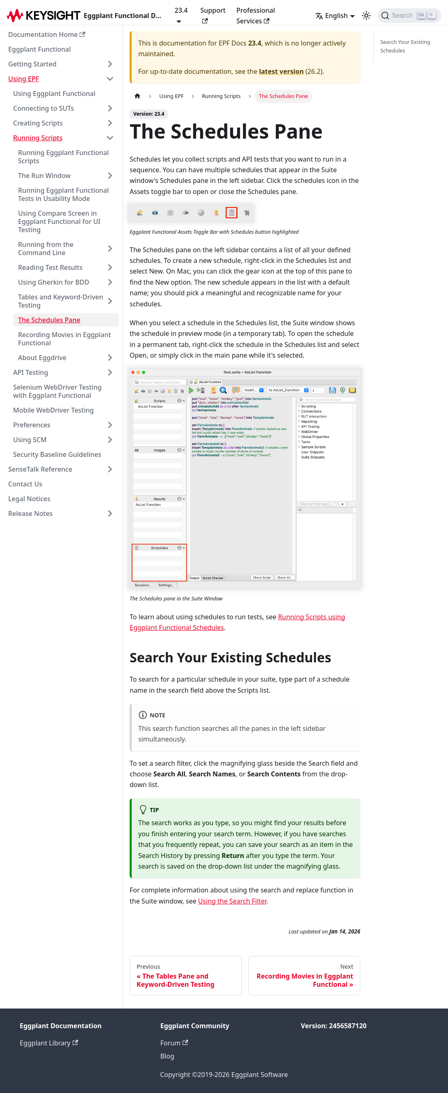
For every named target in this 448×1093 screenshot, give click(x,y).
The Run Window (44, 175)
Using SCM (30, 439)
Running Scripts (37, 137)
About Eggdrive (42, 357)
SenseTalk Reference (40, 469)
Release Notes (30, 513)
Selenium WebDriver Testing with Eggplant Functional (57, 391)
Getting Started (32, 63)
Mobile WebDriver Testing (53, 410)
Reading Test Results (50, 267)
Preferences (31, 424)
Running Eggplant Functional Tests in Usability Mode (63, 194)
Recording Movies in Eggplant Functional (64, 338)
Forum (174, 1042)
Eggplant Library (49, 1042)
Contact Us (25, 483)
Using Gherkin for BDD (53, 282)
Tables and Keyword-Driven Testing (60, 301)
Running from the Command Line (45, 248)
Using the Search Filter (232, 901)
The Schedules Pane (49, 319)
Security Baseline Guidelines (57, 454)
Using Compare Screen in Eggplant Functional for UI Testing (59, 221)
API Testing (30, 372)
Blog (167, 1056)
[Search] (409, 15)
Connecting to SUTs (43, 108)
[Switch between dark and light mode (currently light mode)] (366, 15)
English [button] (331, 15)
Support (212, 14)
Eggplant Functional (39, 49)
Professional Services (255, 15)
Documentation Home (46, 34)
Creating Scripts (38, 123)
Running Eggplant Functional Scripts (63, 156)
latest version (281, 71)
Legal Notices (29, 498)
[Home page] (137, 96)
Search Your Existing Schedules (405, 46)
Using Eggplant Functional (54, 93)
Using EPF (23, 78)
